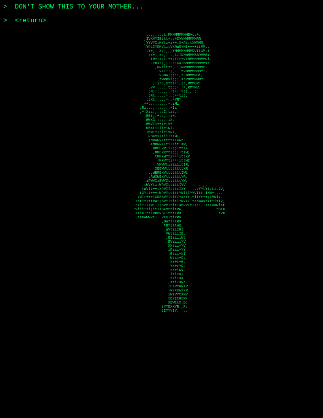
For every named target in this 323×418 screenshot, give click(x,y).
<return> (30, 20)
